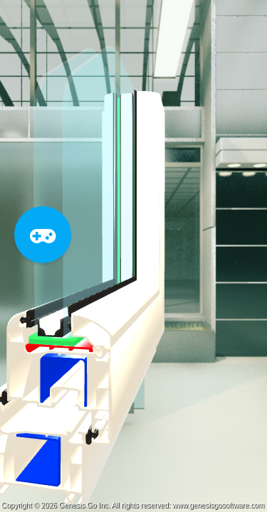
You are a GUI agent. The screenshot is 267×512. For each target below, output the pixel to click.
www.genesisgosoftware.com (218, 505)
